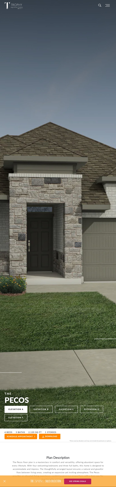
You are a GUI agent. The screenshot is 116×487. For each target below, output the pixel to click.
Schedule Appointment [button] (20, 436)
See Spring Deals (77, 481)
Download (50, 436)
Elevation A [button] (17, 408)
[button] (4, 481)
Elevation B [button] (44, 408)
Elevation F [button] (44, 417)
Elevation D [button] (17, 417)
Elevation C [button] (70, 408)
